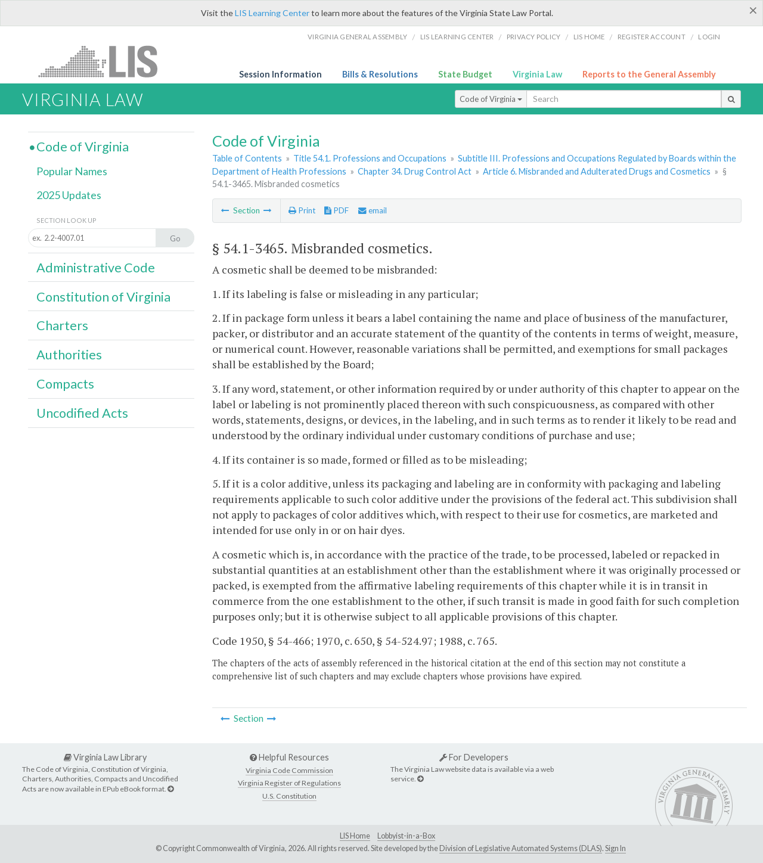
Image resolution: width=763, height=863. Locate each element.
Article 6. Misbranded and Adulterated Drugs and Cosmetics (597, 171)
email (372, 210)
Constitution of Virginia (103, 297)
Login (709, 37)
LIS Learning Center (272, 13)
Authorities (69, 354)
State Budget (465, 74)
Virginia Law (537, 74)
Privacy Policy (534, 37)
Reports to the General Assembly (649, 74)
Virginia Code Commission (289, 770)
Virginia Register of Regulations (289, 782)
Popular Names (71, 171)
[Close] (753, 10)
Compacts (65, 384)
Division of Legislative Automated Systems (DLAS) (520, 848)
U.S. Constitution (289, 795)
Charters (62, 325)
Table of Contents (247, 158)
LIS (104, 61)
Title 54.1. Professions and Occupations (369, 158)
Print (302, 210)
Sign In (615, 848)
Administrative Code (95, 267)
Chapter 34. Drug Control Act (415, 171)
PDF (336, 210)
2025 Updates (68, 194)
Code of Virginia (491, 99)
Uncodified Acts (82, 413)
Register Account (652, 37)
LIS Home (355, 835)
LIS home (589, 37)
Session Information (280, 74)
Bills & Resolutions (380, 74)
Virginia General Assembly (357, 37)
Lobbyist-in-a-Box (406, 835)
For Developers (473, 757)
